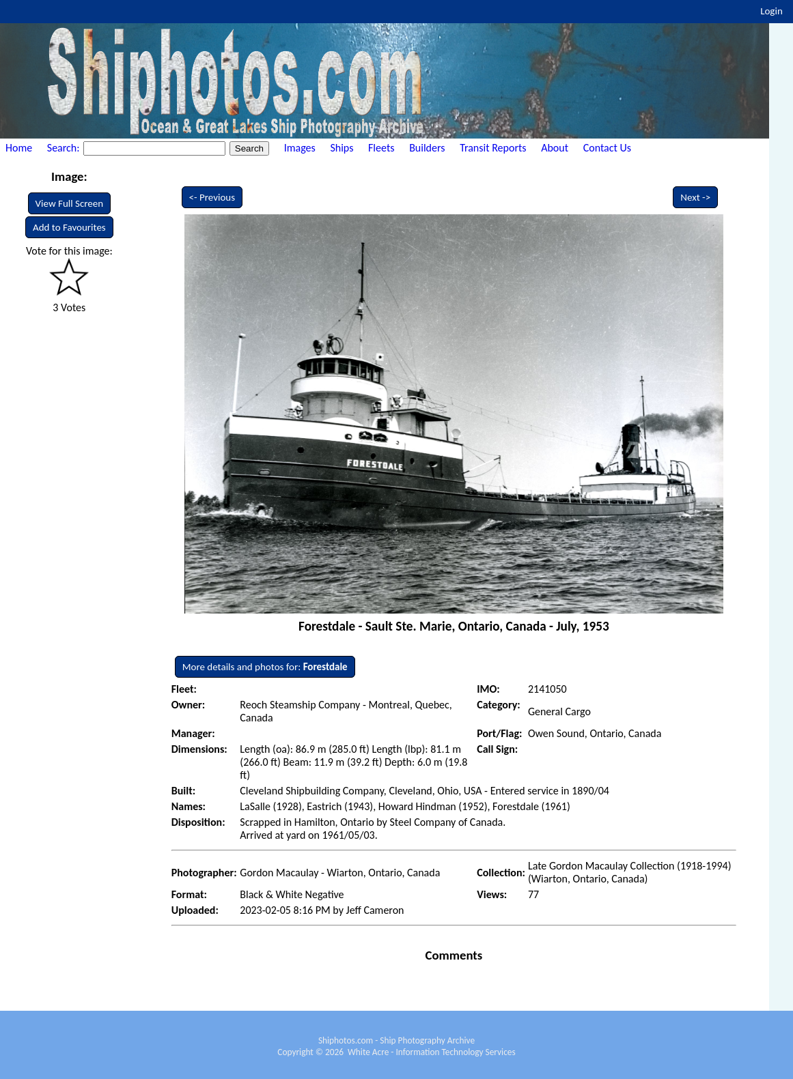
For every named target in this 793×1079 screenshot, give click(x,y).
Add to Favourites (69, 227)
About (554, 147)
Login (771, 11)
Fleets (381, 147)
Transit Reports (493, 147)
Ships (341, 147)
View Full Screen (70, 203)
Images (300, 147)
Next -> (695, 197)
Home (18, 147)
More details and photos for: (265, 667)
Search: (64, 147)
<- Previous (212, 197)
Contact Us (607, 147)
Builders (427, 147)
